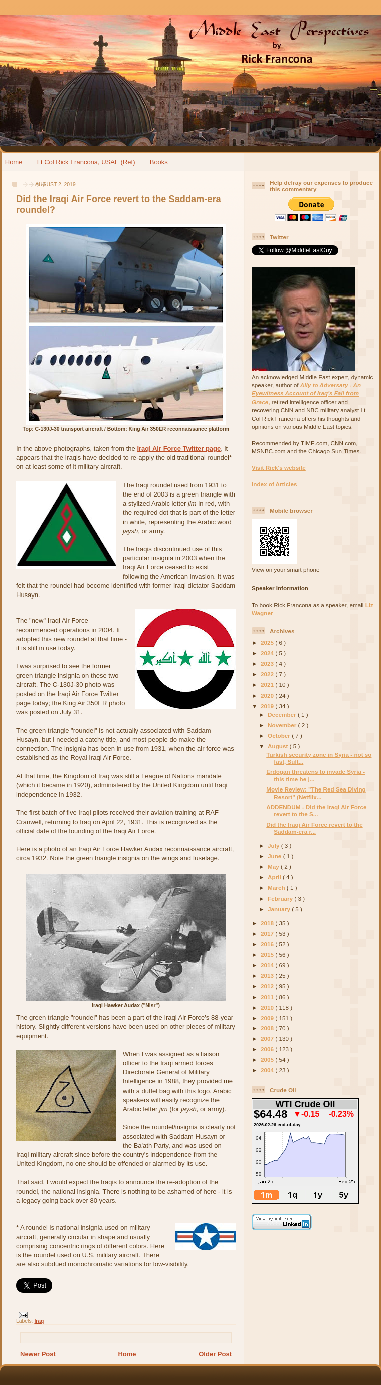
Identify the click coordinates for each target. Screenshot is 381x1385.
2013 (268, 975)
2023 (268, 663)
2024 (268, 653)
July (274, 845)
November (283, 725)
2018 (268, 923)
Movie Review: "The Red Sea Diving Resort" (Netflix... (315, 793)
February (281, 898)
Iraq (39, 1321)
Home (14, 162)
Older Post (215, 1354)
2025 (268, 642)
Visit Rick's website (279, 467)
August (279, 746)
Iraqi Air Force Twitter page (179, 448)
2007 (268, 1038)
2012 (268, 986)
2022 (268, 674)
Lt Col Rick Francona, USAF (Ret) (86, 162)
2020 (268, 695)
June (275, 856)
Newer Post (38, 1354)
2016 (268, 944)
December (283, 714)
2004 (268, 1070)
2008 (268, 1028)
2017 (268, 933)
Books (159, 162)
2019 (268, 706)
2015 (268, 954)
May (274, 866)
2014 (268, 965)
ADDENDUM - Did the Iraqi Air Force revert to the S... (316, 810)
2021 (268, 684)
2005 (268, 1059)
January (280, 909)
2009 (268, 1018)
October (280, 735)
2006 (268, 1049)
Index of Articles (274, 484)
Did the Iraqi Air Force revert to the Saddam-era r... (314, 828)
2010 (268, 1007)
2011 (268, 997)
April (275, 877)
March (277, 887)
